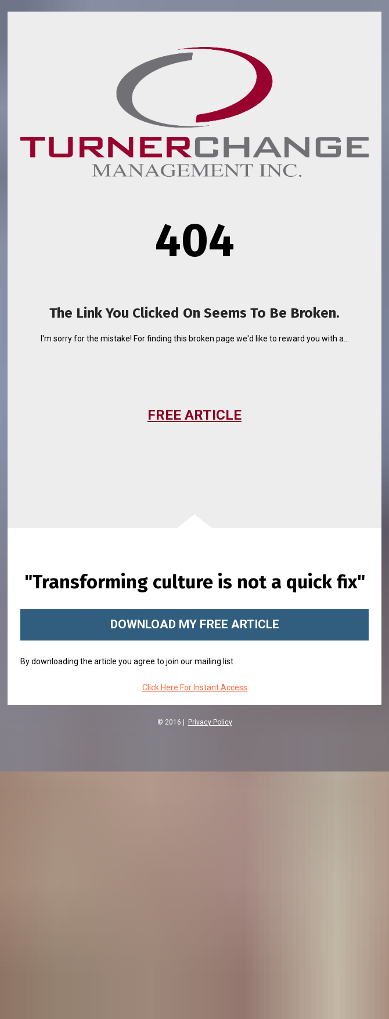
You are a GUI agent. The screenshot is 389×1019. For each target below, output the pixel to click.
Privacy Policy (210, 722)
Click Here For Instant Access (194, 687)
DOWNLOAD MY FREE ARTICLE (194, 624)
